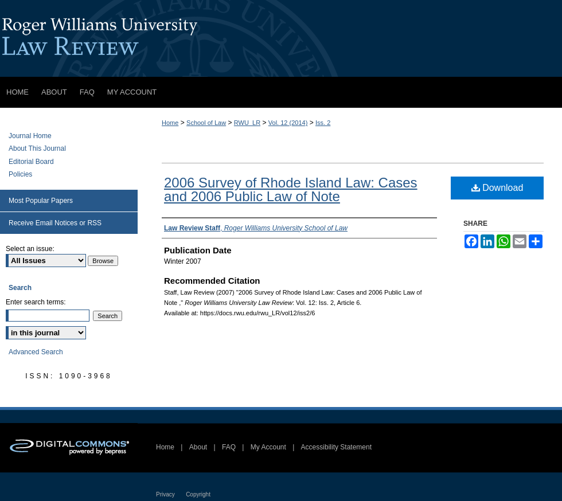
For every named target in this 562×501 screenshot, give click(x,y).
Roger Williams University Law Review (281, 38)
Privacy (165, 494)
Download (497, 188)
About (198, 447)
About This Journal (37, 148)
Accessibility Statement (336, 447)
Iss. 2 (322, 122)
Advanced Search (36, 352)
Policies (20, 174)
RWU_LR (247, 122)
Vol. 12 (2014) (288, 122)
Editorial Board (31, 162)
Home (170, 122)
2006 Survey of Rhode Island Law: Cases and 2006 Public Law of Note (290, 189)
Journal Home (30, 136)
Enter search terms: (36, 302)
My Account (268, 447)
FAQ (229, 447)
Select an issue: (30, 249)
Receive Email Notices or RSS (55, 223)
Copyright (198, 494)
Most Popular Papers (41, 201)
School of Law (206, 122)
